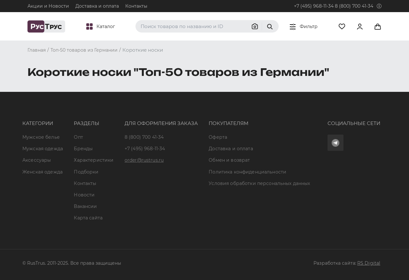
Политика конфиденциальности (247, 172)
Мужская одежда (42, 148)
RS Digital (368, 263)
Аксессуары (36, 160)
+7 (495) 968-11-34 (314, 6)
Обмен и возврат (229, 160)
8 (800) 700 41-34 (354, 6)
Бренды (83, 148)
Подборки (86, 172)
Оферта (218, 137)
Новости (84, 195)
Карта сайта (88, 218)
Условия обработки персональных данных (259, 183)
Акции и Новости (48, 6)
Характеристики (93, 160)
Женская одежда (42, 172)
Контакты (136, 6)
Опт (78, 137)
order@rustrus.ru (144, 160)
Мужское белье (41, 137)
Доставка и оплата (97, 6)
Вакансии (85, 206)
